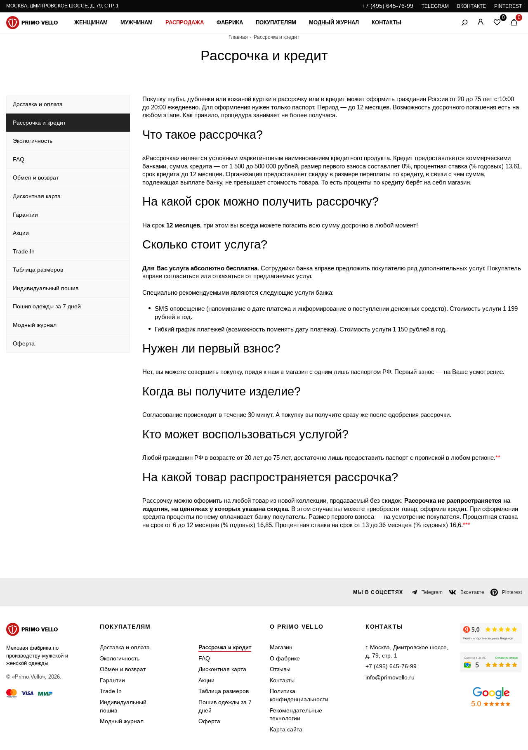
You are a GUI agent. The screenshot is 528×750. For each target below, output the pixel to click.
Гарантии (112, 680)
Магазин (281, 647)
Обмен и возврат (123, 669)
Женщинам (91, 22)
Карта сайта (286, 729)
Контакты (386, 22)
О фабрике (285, 658)
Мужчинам (136, 22)
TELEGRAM (435, 6)
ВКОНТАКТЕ (471, 6)
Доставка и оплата (125, 647)
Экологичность (119, 658)
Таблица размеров (223, 691)
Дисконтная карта (222, 669)
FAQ (204, 658)
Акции (206, 680)
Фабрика (230, 22)
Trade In (111, 691)
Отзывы (280, 669)
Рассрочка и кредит (224, 647)
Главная (238, 37)
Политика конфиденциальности (299, 695)
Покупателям (276, 22)
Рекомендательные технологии (296, 714)
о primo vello (296, 626)
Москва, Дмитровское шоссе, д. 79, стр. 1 (62, 6)
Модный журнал (334, 22)
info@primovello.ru (390, 677)
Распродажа (184, 22)
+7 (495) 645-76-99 (387, 5)
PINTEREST (508, 6)
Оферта (209, 721)
